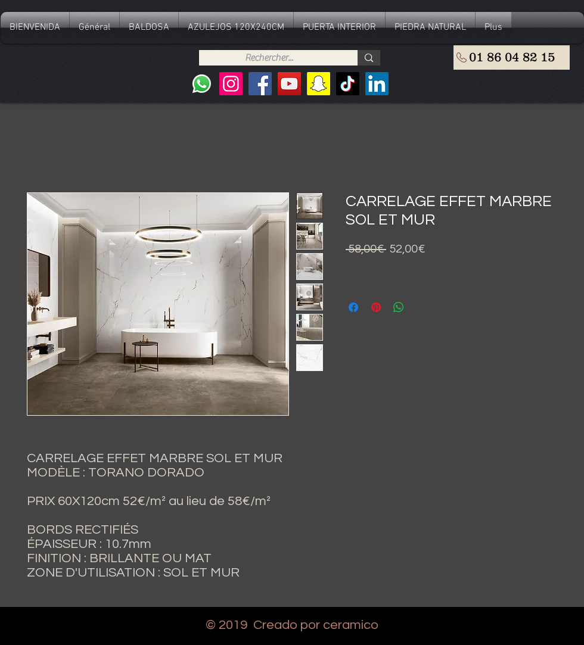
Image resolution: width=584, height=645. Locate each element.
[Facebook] (260, 83)
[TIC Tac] (347, 83)
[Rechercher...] (269, 57)
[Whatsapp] (201, 83)
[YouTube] (289, 83)
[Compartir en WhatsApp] (399, 307)
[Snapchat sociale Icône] (318, 83)
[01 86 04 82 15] (511, 57)
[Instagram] (231, 83)
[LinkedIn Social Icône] (377, 83)
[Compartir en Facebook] (353, 307)
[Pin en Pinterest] (376, 307)
